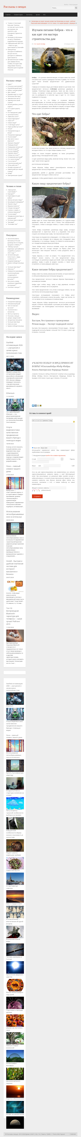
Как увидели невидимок (16, 202)
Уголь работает (13, 165)
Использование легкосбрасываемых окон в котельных (15, 514)
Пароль (72, 459)
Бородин (11, 194)
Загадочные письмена (15, 320)
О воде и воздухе (14, 208)
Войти (66, 4)
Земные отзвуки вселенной (12, 1047)
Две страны (12, 92)
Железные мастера (14, 96)
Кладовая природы (14, 261)
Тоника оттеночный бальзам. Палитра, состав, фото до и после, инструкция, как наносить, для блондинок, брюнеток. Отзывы (15, 29)
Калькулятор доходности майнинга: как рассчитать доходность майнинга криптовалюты (15, 53)
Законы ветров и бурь (15, 200)
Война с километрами (15, 90)
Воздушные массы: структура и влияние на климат (15, 793)
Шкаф (10, 173)
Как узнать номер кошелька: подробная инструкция (15, 283)
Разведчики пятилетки (15, 147)
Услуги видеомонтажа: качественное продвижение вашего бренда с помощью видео (14, 725)
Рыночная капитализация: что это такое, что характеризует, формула (53, 23)
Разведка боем (13, 145)
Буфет (10, 84)
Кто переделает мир (15, 112)
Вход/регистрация (48, 455)
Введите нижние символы (40, 488)
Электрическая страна (15, 175)
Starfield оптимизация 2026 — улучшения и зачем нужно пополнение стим (14, 347)
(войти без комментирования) (55, 455)
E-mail (34, 459)
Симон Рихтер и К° (13, 870)
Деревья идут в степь (15, 94)
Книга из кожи (12, 324)
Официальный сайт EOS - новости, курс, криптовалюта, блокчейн (16, 45)
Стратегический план (15, 163)
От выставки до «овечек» (12, 887)
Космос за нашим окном (15, 1114)
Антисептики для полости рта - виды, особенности (14, 257)
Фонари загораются (14, 167)
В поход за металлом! (15, 86)
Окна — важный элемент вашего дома (13, 469)
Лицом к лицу (12, 204)
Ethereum (11, 269)
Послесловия (12, 137)
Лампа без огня (13, 116)
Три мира (11, 222)
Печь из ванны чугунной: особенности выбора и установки (14, 813)
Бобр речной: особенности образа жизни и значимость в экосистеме (14, 833)
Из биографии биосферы (11, 1064)
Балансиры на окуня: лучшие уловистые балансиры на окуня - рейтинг (53, 21)
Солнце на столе (13, 155)
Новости (11, 120)
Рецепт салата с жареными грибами (13, 854)
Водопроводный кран (15, 88)
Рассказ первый (13, 151)
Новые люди (12, 123)
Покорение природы (15, 135)
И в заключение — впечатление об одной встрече (14, 921)
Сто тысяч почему (39, 44)
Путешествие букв (14, 267)
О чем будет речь (14, 125)
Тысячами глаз (13, 224)
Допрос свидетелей (14, 318)
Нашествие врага (13, 119)
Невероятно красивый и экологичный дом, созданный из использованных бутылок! (15, 275)
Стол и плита (12, 161)
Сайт (73, 466)
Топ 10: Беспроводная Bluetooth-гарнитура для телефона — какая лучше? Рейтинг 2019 (14, 616)
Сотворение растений (15, 157)
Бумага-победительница (16, 263)
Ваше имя (36, 448)
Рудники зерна (13, 153)
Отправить (37, 496)
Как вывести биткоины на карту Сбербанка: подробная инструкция (15, 39)
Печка (10, 129)
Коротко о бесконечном (15, 1099)
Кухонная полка (13, 114)
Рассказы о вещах (15, 6)
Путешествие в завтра (15, 220)
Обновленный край (14, 304)
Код (50, 420)
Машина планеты (13, 206)
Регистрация (73, 4)
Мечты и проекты (13, 314)
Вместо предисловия (14, 904)
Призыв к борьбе (13, 143)
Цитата (45, 420)
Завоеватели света (14, 98)
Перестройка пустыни (15, 127)
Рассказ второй (13, 149)
